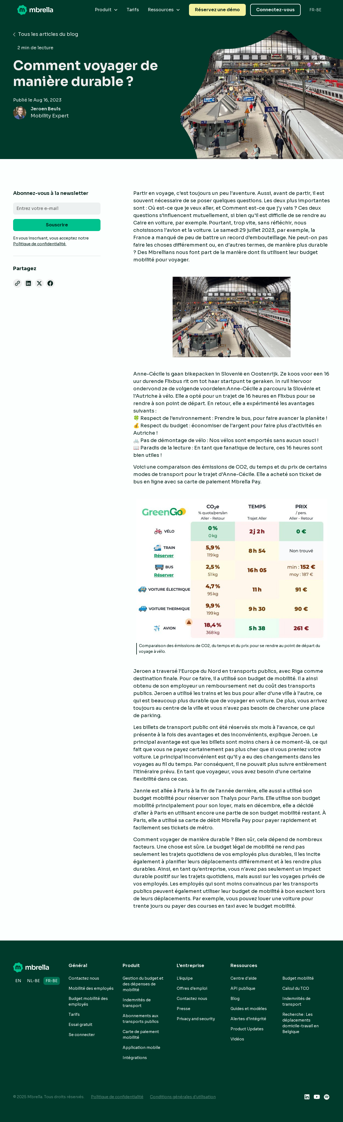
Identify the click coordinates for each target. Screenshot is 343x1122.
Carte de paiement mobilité (141, 1034)
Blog (234, 998)
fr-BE (52, 980)
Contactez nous (84, 978)
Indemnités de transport (137, 1002)
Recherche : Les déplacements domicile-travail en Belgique (300, 1023)
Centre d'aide (243, 978)
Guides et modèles (248, 1008)
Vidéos (237, 1039)
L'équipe (185, 978)
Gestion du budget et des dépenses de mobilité (143, 984)
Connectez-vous (275, 10)
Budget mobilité (298, 978)
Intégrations (135, 1057)
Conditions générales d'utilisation (183, 1096)
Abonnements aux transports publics (141, 1018)
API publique (242, 988)
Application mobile (141, 1047)
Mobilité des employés (91, 988)
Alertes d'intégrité (248, 1018)
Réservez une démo (217, 10)
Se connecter (82, 1034)
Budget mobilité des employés (88, 1001)
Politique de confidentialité (117, 1096)
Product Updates (247, 1028)
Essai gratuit (80, 1024)
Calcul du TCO (295, 988)
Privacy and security (196, 1018)
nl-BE (33, 980)
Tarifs (133, 10)
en (18, 980)
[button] (106, 9)
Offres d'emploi (192, 988)
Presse (183, 1008)
